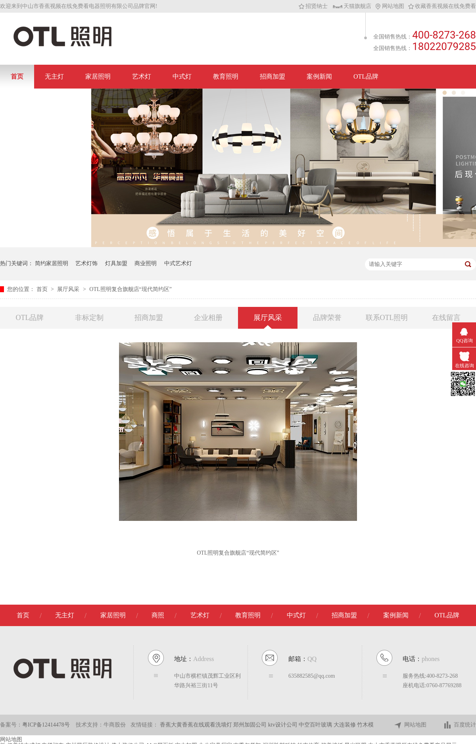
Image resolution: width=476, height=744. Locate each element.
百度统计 (459, 725)
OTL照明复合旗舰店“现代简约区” (130, 289)
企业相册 (208, 318)
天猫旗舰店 (352, 6)
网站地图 (389, 6)
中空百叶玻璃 (316, 725)
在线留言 (446, 318)
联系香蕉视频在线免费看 (46, 100)
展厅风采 (69, 289)
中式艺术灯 (178, 263)
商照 (158, 615)
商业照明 (145, 263)
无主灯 (54, 76)
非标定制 (89, 318)
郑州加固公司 (250, 725)
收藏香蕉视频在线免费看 (442, 6)
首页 (17, 76)
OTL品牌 (365, 76)
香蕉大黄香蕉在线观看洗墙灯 (197, 725)
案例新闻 (319, 76)
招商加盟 (272, 76)
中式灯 (182, 76)
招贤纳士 (313, 6)
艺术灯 (141, 76)
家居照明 (98, 76)
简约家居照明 (51, 263)
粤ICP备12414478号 (46, 725)
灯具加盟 (116, 263)
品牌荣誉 (327, 318)
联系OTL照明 (387, 318)
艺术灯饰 (86, 263)
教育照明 (225, 76)
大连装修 (345, 725)
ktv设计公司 (283, 725)
